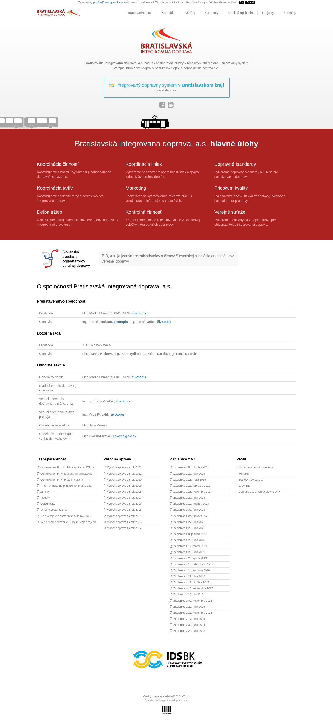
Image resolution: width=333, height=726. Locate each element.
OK (241, 2)
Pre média (167, 13)
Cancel (250, 2)
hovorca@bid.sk (124, 436)
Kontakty (290, 13)
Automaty (211, 13)
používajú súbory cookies (107, 2)
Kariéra (190, 13)
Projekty (268, 13)
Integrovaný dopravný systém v (167, 88)
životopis (139, 313)
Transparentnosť (139, 13)
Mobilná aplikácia (240, 13)
